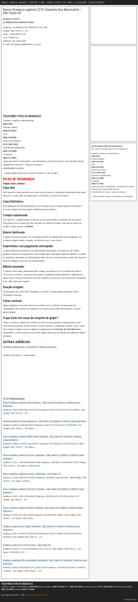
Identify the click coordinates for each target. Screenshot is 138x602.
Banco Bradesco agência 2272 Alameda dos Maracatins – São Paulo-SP (42, 11)
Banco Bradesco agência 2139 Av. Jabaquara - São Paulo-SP (32, 473)
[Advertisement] (45, 377)
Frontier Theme (130, 599)
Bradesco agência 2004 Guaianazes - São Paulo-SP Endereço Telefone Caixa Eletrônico (44, 421)
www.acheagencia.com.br (36, 595)
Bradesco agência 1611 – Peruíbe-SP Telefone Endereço (29, 347)
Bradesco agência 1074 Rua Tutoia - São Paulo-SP (27, 545)
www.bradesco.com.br (13, 168)
